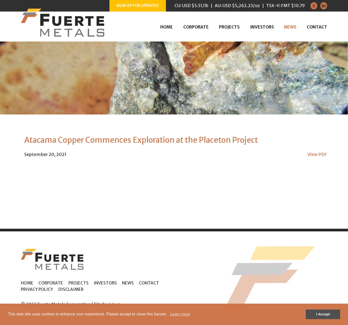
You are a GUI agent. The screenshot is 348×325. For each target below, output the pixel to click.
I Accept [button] (323, 314)
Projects (229, 27)
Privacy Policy (37, 289)
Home (166, 27)
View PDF (317, 154)
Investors (262, 27)
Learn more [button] (180, 314)
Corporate (196, 27)
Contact (317, 27)
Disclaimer (70, 289)
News (290, 27)
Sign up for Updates (137, 5)
